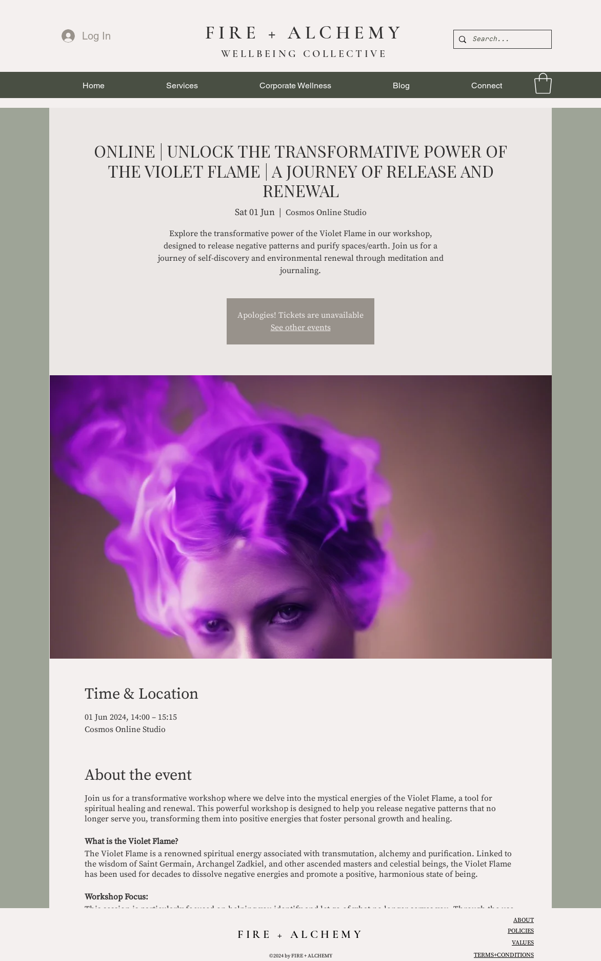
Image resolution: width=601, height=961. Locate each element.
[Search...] (501, 39)
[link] (543, 83)
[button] (182, 85)
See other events (301, 327)
